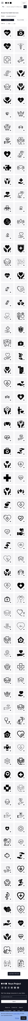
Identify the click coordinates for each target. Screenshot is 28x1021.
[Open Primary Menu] (2, 3)
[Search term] (15, 6)
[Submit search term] (25, 6)
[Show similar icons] (10, 35)
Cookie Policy (16, 1013)
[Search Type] (3, 6)
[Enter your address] (14, 996)
